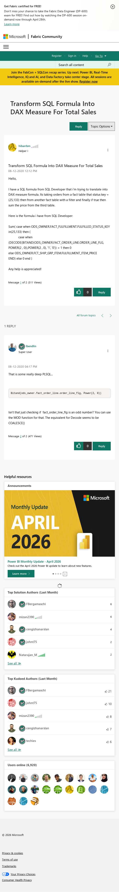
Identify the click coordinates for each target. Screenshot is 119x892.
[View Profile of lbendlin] (31, 346)
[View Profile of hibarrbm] (24, 146)
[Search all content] (85, 65)
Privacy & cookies (12, 853)
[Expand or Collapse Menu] (6, 46)
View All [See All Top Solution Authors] (14, 663)
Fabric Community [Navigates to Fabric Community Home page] (46, 36)
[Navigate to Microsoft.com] (14, 36)
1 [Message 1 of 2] (20, 282)
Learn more (12, 24)
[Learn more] (21, 574)
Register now (88, 81)
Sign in (72, 55)
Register (57, 55)
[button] (79, 126)
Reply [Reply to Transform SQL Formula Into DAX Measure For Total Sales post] (101, 292)
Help (85, 55)
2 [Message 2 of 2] (20, 436)
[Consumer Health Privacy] (59, 880)
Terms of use (10, 859)
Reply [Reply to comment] (101, 446)
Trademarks (9, 866)
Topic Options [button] (100, 126)
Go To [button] (99, 56)
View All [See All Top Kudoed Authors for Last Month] (14, 750)
